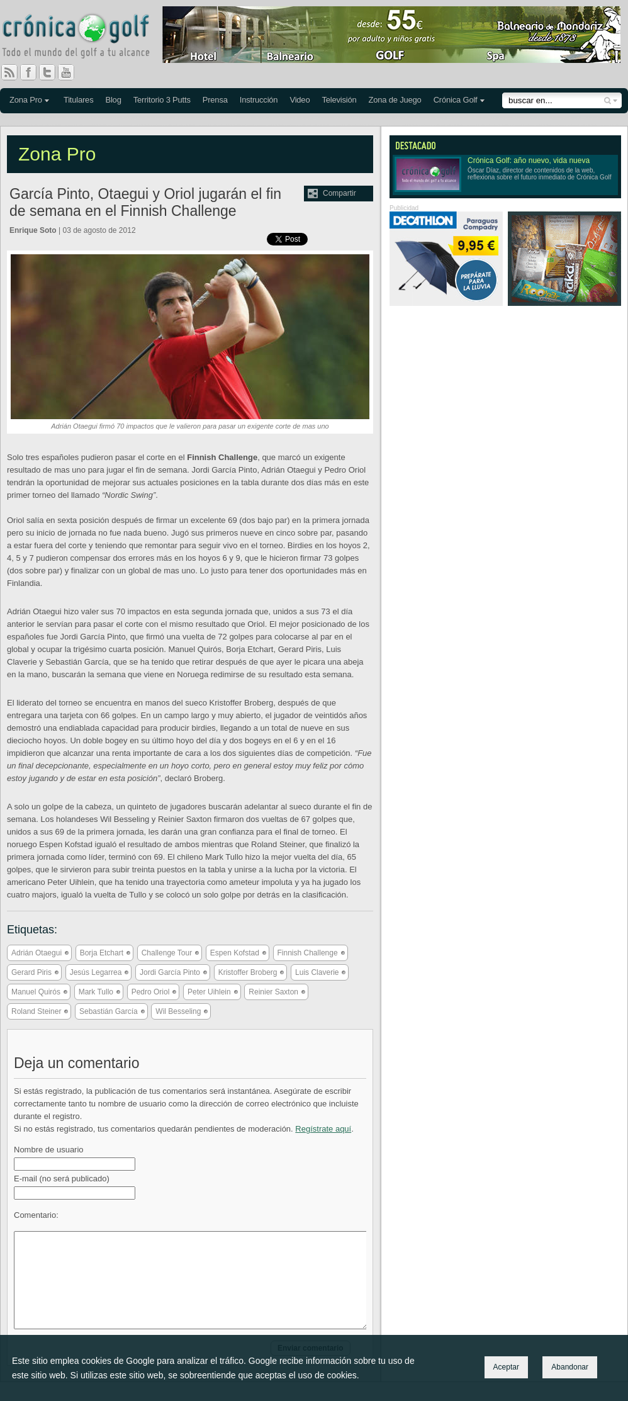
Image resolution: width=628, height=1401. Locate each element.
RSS (9, 72)
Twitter (52, 72)
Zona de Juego (395, 99)
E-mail (61, 1178)
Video (299, 99)
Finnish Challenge (308, 952)
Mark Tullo (96, 991)
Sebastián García (108, 1011)
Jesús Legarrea (96, 972)
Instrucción (259, 99)
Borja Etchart (101, 952)
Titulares (79, 99)
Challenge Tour (167, 952)
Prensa (215, 99)
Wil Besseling (178, 1011)
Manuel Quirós (35, 991)
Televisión (339, 99)
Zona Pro (25, 99)
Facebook (33, 72)
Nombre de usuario (49, 1149)
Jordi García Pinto (170, 972)
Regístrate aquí (323, 1129)
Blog (113, 99)
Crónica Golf (456, 99)
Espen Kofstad (234, 952)
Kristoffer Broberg (248, 972)
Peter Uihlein (209, 991)
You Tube (71, 72)
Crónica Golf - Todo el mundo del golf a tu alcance (85, 38)
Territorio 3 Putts (162, 99)
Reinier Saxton (273, 991)
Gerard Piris (31, 972)
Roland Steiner (36, 1011)
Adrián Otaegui (36, 952)
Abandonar (569, 1367)
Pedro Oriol (151, 991)
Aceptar (506, 1367)
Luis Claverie (317, 972)
